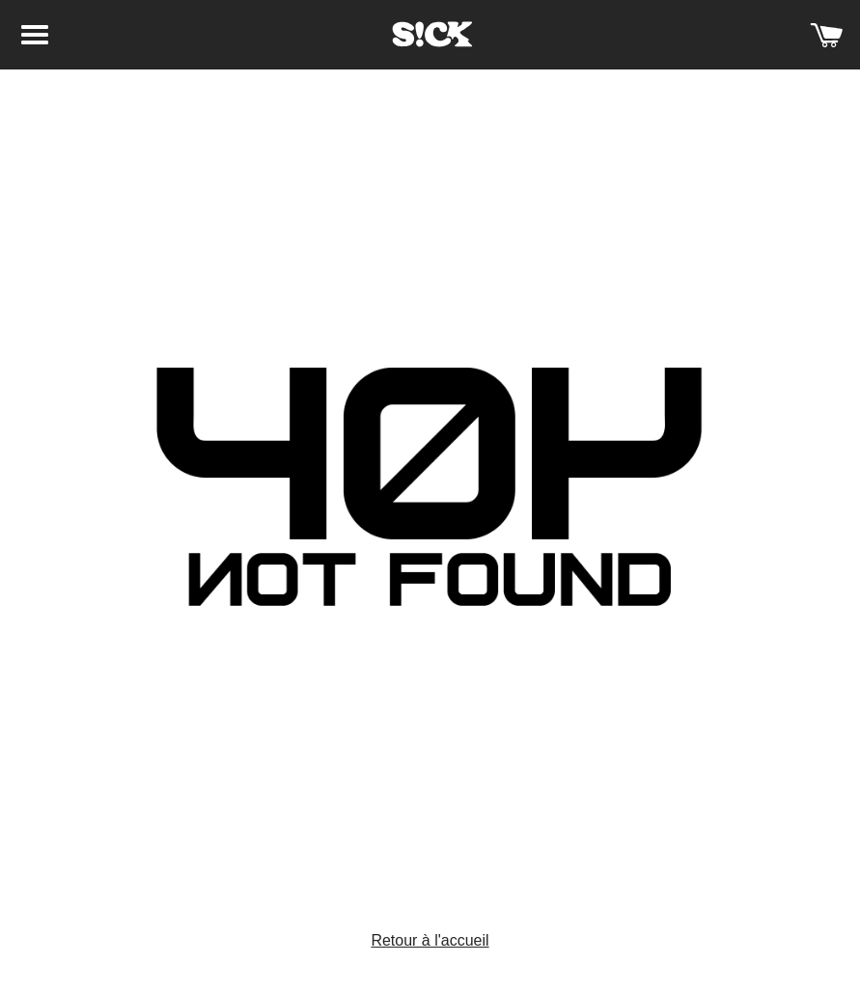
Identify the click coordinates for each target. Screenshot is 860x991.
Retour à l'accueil (429, 940)
